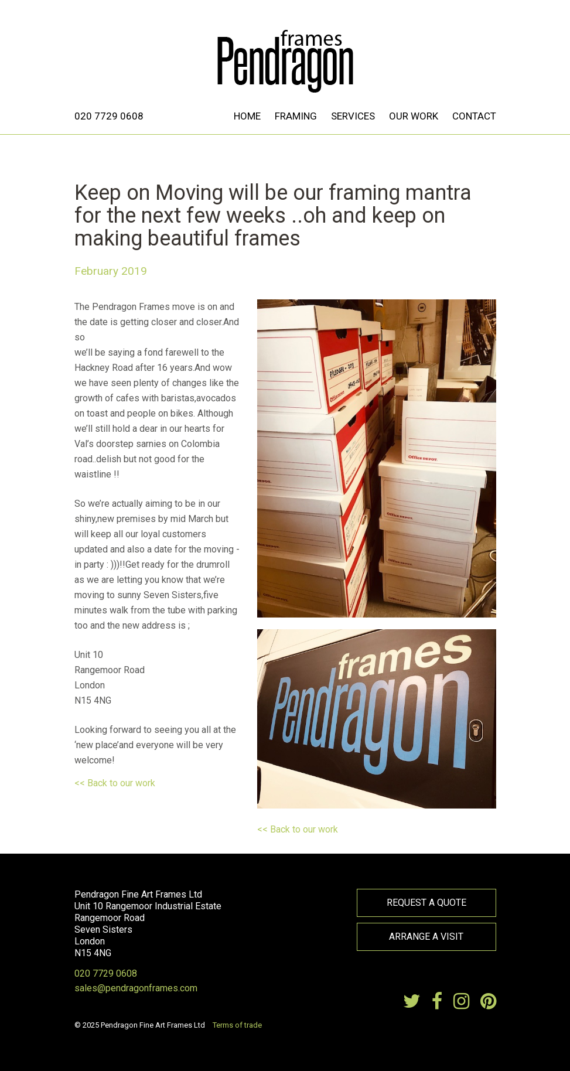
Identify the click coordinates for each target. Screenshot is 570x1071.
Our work (413, 116)
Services (353, 116)
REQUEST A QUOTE (426, 902)
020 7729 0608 (109, 116)
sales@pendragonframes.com (135, 988)
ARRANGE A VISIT (426, 936)
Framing (296, 116)
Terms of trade (237, 1025)
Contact (474, 116)
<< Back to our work (114, 783)
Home (247, 116)
